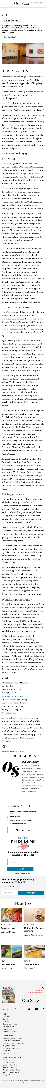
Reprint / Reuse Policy (11, 1072)
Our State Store (8, 1036)
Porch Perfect (15, 817)
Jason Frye (7, 968)
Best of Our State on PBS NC (13, 1043)
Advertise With (12, 1057)
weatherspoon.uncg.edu (12, 696)
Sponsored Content (10, 1024)
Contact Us (7, 1051)
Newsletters (7, 1029)
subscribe (34, 3)
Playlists (6, 1022)
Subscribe (23, 830)
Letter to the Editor (10, 1065)
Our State (5, 1080)
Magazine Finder (9, 1046)
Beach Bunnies (8, 964)
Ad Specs (6, 1060)
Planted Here (6, 924)
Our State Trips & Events (12, 1038)
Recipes (27, 961)
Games (5, 1019)
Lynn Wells (30, 968)
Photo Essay (29, 924)
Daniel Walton (9, 932)
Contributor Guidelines (11, 1070)
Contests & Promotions (11, 1041)
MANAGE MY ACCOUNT (36, 993)
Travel (3, 961)
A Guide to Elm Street (18, 824)
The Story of (11, 1048)
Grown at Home (8, 928)
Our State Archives (10, 1032)
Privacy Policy (8, 1075)
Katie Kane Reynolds (34, 935)
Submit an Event (9, 1062)
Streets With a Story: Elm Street (21, 820)
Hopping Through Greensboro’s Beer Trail (23, 812)
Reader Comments (10, 1067)
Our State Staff (10, 37)
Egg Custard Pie (31, 964)
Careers (6, 1053)
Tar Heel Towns (8, 1027)
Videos (5, 1014)
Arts (4, 15)
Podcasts (6, 1017)
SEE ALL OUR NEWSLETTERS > (23, 873)
